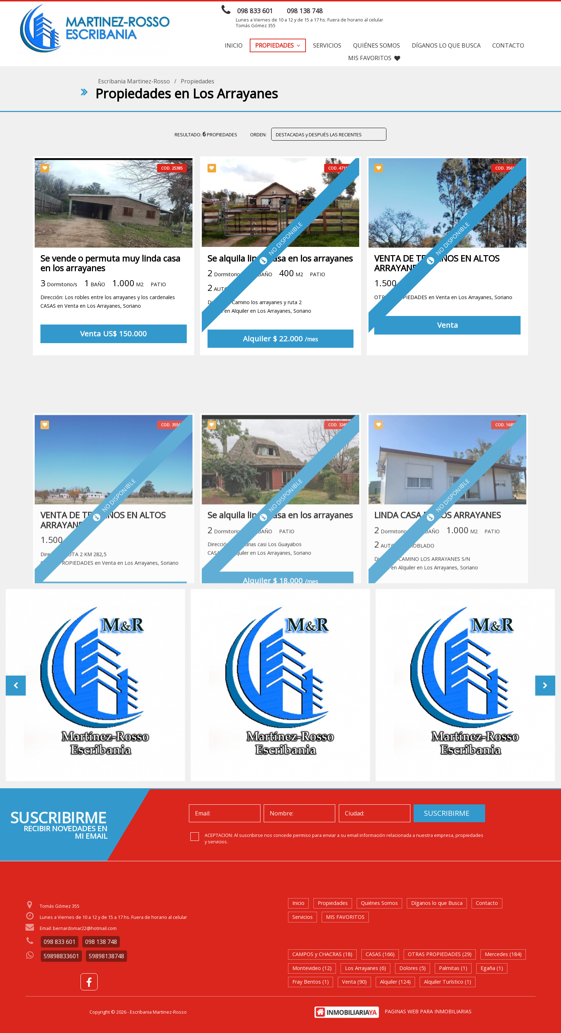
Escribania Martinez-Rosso (134, 81)
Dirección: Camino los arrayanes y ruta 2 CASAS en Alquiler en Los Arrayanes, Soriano (259, 308)
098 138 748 (305, 10)
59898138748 (106, 956)
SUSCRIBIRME (446, 813)
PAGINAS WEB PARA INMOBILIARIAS (428, 1011)
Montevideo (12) (312, 968)
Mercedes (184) (503, 954)
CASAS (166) (380, 954)
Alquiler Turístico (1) (447, 981)
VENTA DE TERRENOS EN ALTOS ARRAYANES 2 (436, 265)
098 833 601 (255, 10)
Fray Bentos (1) (310, 981)
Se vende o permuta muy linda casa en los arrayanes (110, 265)
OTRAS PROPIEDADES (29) (440, 954)
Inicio (234, 45)
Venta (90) (354, 981)
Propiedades (278, 45)
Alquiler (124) (395, 981)
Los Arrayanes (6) (365, 968)
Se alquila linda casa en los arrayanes (280, 260)
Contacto (508, 45)
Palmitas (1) (453, 968)
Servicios (327, 45)
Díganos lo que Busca (446, 45)
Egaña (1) (491, 968)
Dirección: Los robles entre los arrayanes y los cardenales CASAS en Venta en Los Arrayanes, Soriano (107, 303)
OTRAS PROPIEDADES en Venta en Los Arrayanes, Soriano (443, 299)
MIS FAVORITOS (374, 58)
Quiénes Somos (376, 45)
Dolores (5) (412, 968)
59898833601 (61, 956)
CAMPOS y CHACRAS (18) (322, 954)
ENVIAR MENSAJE (469, 11)
